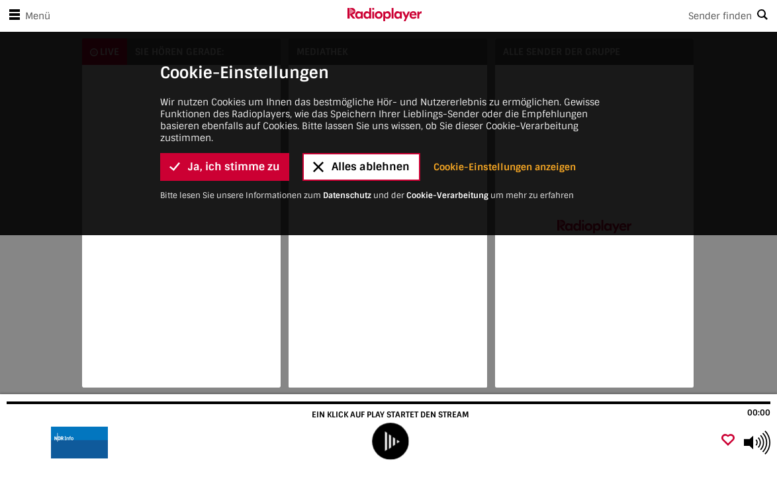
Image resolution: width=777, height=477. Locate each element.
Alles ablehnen (361, 21)
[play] (390, 441)
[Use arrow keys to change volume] (757, 442)
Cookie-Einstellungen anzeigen (505, 21)
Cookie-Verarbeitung (447, 49)
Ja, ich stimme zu (224, 21)
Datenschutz (347, 49)
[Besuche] (81, 442)
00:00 (758, 412)
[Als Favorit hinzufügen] (728, 440)
